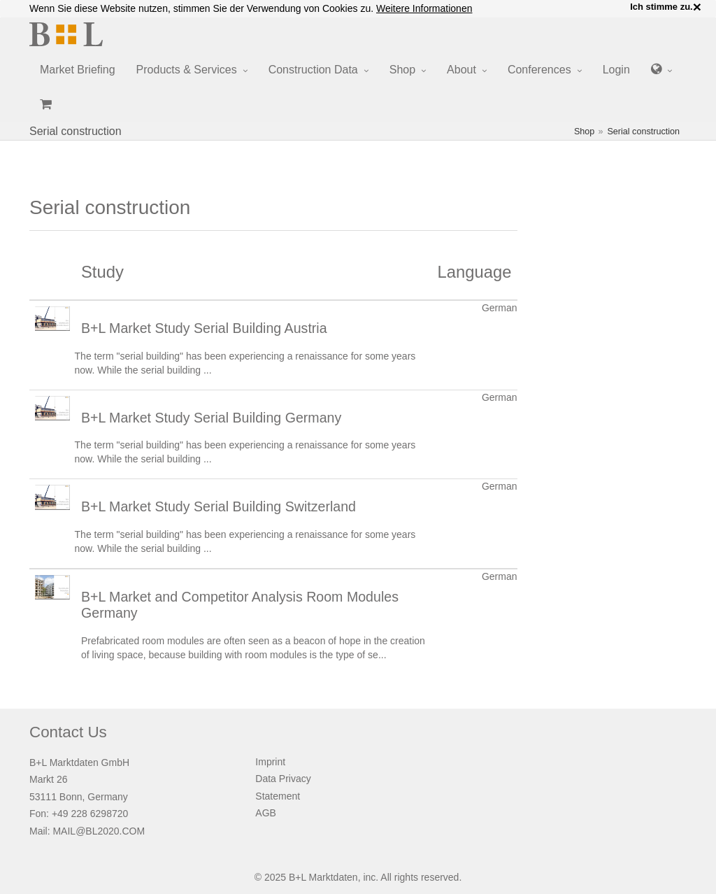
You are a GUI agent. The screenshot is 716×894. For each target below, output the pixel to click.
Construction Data (313, 70)
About (461, 70)
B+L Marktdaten (323, 877)
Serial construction (643, 131)
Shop (402, 70)
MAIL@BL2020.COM (98, 831)
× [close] (697, 7)
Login (616, 70)
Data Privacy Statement (282, 787)
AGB (265, 812)
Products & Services (186, 70)
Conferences (539, 70)
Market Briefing (77, 70)
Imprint (270, 761)
